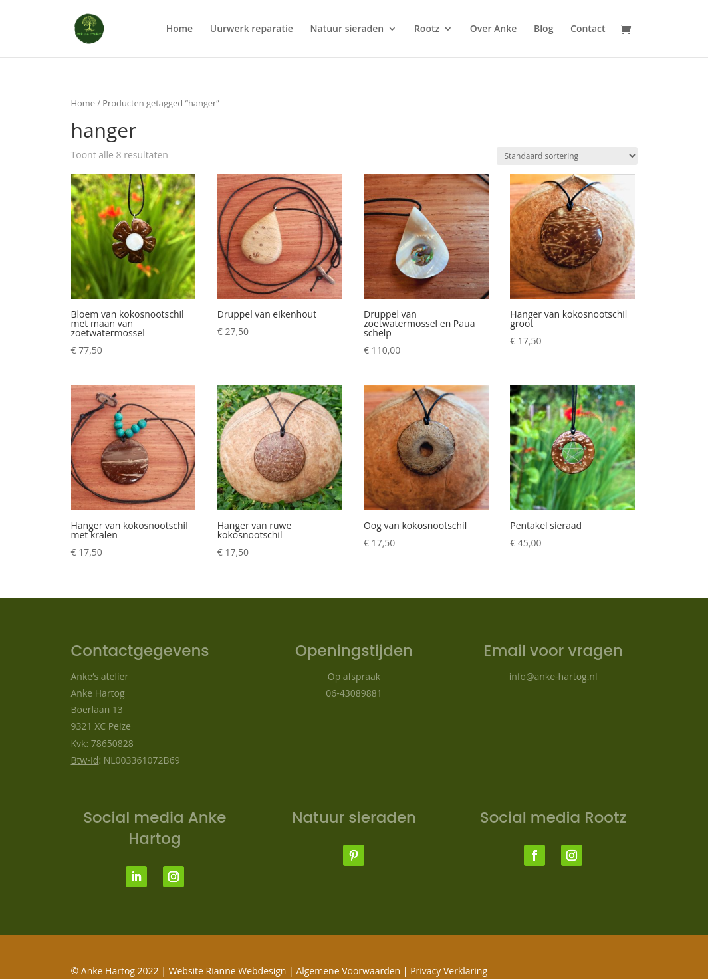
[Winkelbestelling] (567, 156)
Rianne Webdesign (246, 970)
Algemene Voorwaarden (349, 970)
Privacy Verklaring (448, 970)
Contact (587, 29)
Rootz (426, 29)
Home (179, 29)
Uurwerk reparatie (251, 29)
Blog (543, 29)
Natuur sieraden (347, 29)
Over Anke (493, 29)
